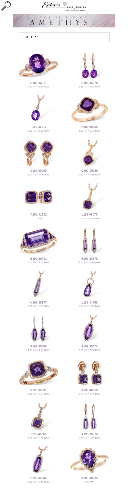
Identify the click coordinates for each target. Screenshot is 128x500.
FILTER (30, 37)
